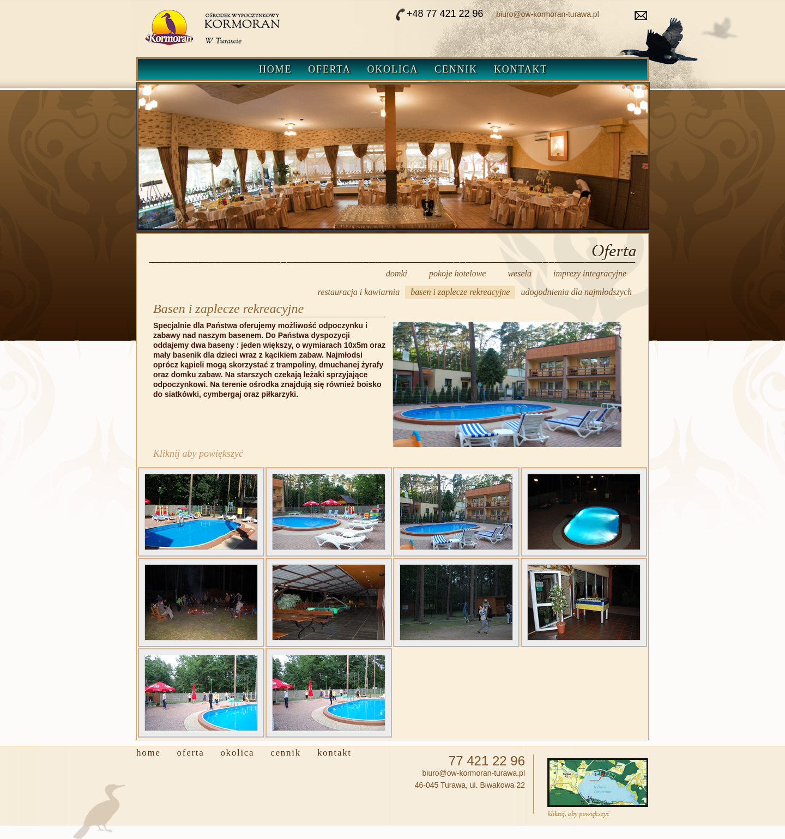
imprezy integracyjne (589, 273)
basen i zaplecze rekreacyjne (460, 292)
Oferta (329, 69)
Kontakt (520, 69)
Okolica (393, 69)
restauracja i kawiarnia (359, 292)
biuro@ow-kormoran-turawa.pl (547, 14)
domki (396, 273)
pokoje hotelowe (457, 273)
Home (275, 69)
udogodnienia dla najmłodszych (576, 292)
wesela (520, 273)
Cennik (456, 69)
